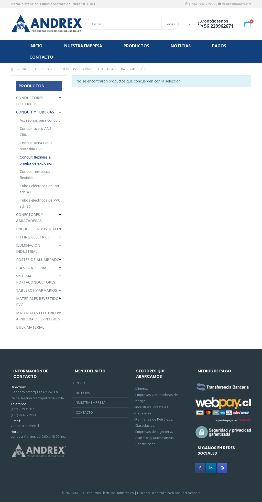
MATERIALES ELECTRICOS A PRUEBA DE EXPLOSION (38, 315)
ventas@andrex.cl (236, 4)
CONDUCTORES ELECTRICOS (29, 100)
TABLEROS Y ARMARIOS (36, 290)
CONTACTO (41, 57)
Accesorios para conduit (40, 120)
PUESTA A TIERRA (31, 267)
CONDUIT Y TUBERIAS (35, 112)
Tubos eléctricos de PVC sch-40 (40, 188)
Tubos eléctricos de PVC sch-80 (40, 203)
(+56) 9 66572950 (201, 4)
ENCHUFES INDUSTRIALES (38, 228)
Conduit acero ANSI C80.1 (36, 131)
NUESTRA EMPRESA (83, 46)
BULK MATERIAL (30, 327)
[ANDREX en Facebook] (200, 468)
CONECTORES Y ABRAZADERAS (29, 217)
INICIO (35, 46)
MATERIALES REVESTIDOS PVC (38, 301)
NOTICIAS (180, 46)
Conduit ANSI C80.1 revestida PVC (36, 145)
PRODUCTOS (136, 46)
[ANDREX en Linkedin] (211, 468)
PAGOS (219, 46)
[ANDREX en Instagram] (222, 468)
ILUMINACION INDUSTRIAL (28, 248)
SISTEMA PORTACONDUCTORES (35, 279)
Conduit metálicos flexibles (35, 174)
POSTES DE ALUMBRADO (38, 259)
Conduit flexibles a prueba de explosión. (37, 160)
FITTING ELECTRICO (33, 237)
